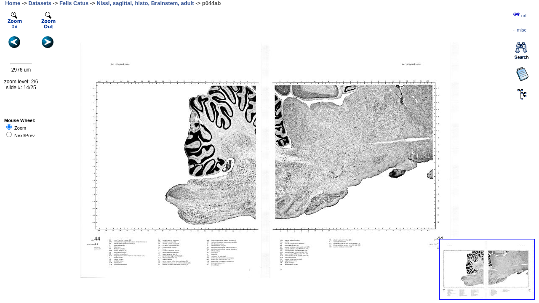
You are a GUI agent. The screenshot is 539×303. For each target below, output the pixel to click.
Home (12, 3)
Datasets (40, 3)
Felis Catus (73, 3)
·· (519, 29)
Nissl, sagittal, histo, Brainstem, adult (145, 3)
